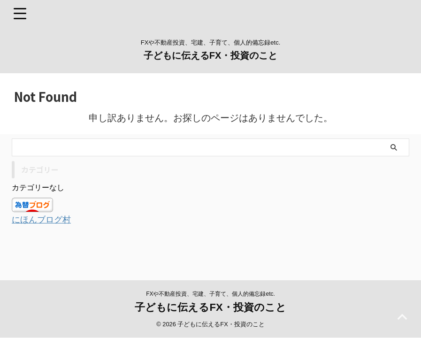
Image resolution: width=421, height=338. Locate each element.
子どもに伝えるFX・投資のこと (211, 55)
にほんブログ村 (44, 219)
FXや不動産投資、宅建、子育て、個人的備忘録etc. (210, 282)
